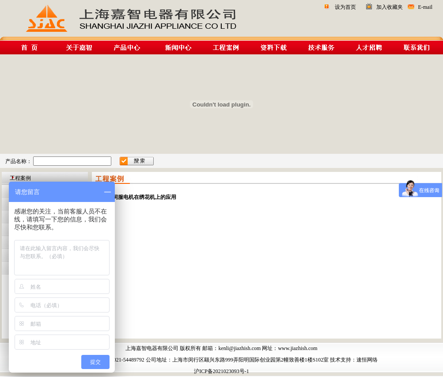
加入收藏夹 (389, 7)
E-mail (425, 7)
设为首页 (345, 7)
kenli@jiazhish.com (239, 348)
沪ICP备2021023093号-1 (221, 371)
